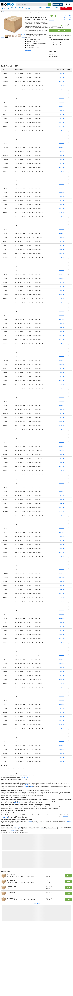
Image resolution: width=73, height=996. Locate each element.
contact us (13, 830)
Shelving (31, 786)
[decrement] (50, 25)
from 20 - (67, 19)
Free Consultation (28, 784)
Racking (26, 786)
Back (2, 11)
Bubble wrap (29, 821)
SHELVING (3, 8)
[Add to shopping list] (51, 30)
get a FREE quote (24, 777)
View (68, 875)
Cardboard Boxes (12, 11)
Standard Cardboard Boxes (22, 11)
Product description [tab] (17, 62)
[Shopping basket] (70, 4)
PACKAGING (27, 8)
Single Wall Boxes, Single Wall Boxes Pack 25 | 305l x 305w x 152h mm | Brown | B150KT (47, 11)
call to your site (40, 828)
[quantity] (54, 25)
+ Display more (28, 50)
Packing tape (68, 821)
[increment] (58, 25)
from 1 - (68, 15)
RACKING (7, 8)
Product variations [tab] (6, 62)
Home (7, 11)
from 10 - (67, 17)
